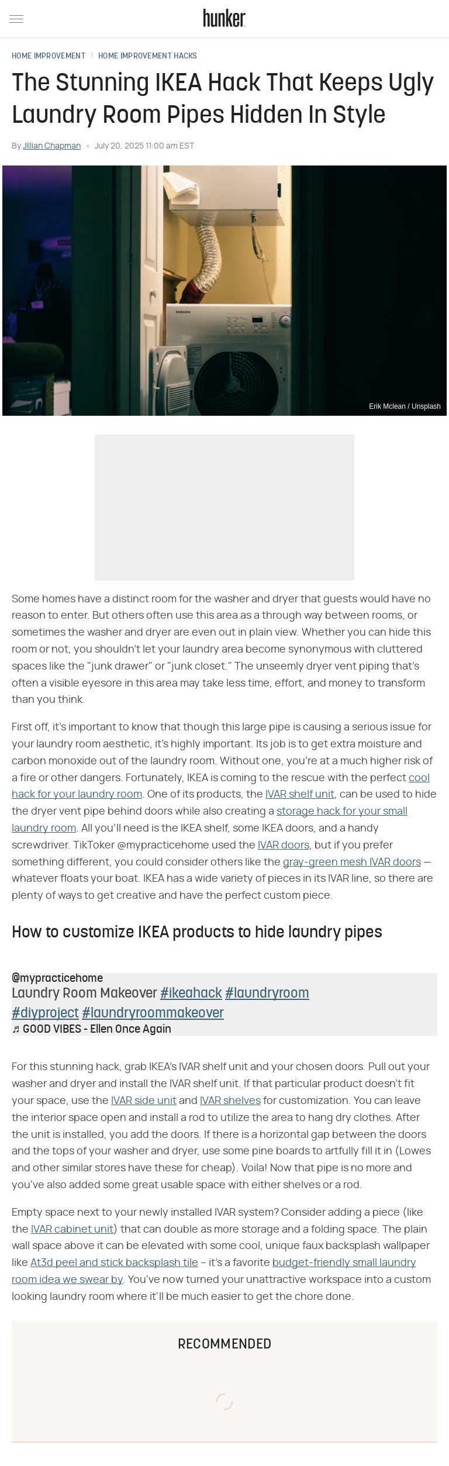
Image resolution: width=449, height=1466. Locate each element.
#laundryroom (267, 994)
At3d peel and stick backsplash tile (114, 1263)
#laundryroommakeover (153, 1014)
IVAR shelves (230, 1101)
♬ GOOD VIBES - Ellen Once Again (91, 1030)
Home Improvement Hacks (148, 57)
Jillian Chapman (52, 146)
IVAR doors (283, 845)
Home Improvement (48, 57)
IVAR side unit (144, 1101)
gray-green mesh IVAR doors (352, 862)
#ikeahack (191, 994)
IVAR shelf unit (299, 794)
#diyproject (45, 1014)
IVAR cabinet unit (72, 1229)
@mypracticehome (57, 979)
